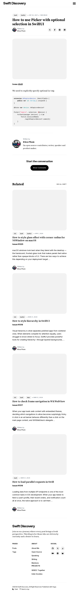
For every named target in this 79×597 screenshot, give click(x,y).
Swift (15, 15)
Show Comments (39, 167)
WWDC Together (38, 570)
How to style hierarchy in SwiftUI (31, 320)
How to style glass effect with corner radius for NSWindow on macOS (38, 238)
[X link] (58, 548)
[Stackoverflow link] (63, 548)
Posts (14, 548)
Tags (14, 552)
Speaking (35, 555)
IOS (15, 233)
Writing (34, 559)
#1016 (20, 485)
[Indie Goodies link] (63, 553)
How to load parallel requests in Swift (33, 481)
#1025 (20, 244)
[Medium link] (53, 553)
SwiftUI (23, 15)
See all (62, 184)
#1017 (20, 405)
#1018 (20, 324)
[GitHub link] (53, 548)
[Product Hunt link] (58, 553)
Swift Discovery (14, 3)
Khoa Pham (21, 31)
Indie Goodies (37, 574)
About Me (35, 548)
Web (28, 397)
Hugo (54, 586)
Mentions (35, 563)
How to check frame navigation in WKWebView (38, 401)
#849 (20, 84)
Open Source (37, 552)
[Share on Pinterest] (60, 30)
